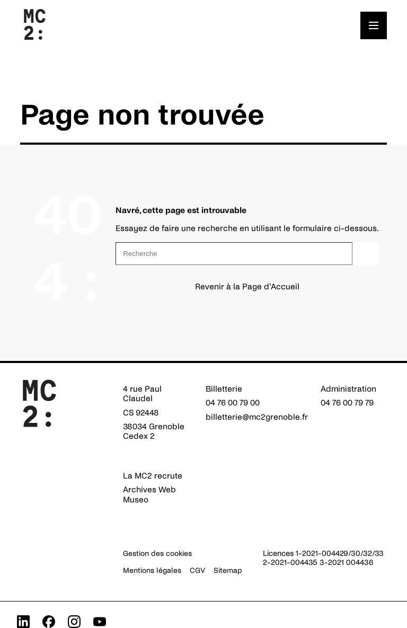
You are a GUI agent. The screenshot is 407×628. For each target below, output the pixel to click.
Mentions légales (152, 570)
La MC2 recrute (152, 475)
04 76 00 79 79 (347, 402)
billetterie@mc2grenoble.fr (257, 416)
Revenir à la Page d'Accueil (247, 286)
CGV (197, 570)
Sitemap (228, 570)
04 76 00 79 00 (233, 402)
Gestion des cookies (157, 554)
